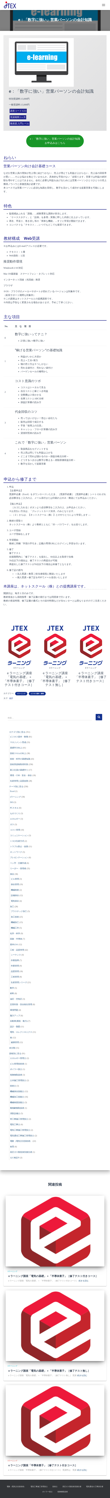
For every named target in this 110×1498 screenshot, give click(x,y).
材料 (12, 993)
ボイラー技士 (16, 1069)
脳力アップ (15, 1016)
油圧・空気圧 (16, 999)
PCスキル (14, 808)
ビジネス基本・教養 (37, 693)
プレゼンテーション (19, 857)
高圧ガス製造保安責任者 (21, 1152)
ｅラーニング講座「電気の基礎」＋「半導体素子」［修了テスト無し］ (49, 1370)
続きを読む (84, 1281)
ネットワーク (16, 852)
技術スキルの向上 (18, 753)
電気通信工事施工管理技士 (22, 1136)
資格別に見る (15, 1053)
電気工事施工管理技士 (20, 1130)
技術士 (13, 1086)
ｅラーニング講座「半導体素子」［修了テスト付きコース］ (91, 677)
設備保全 (15, 895)
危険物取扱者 (16, 1075)
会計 (11, 698)
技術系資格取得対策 (19, 764)
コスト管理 (15, 830)
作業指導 (15, 960)
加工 (12, 907)
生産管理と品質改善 (19, 781)
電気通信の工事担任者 (94, 1487)
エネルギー (15, 819)
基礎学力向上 (16, 748)
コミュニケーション (19, 835)
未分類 (12, 1048)
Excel (12, 791)
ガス (12, 824)
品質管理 (15, 971)
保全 (12, 874)
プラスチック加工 (19, 911)
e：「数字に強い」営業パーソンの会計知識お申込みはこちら (55, 140)
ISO (11, 802)
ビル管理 (15, 879)
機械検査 (15, 890)
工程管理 (15, 977)
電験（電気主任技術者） (21, 1141)
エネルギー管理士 (18, 1058)
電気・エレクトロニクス (21, 1032)
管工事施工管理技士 (19, 1119)
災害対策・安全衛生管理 (21, 1004)
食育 (12, 1147)
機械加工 (15, 922)
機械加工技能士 (17, 1097)
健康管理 (15, 1042)
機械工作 (15, 928)
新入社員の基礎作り (19, 770)
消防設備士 (15, 1113)
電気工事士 (15, 1124)
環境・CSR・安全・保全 (21, 775)
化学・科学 (15, 933)
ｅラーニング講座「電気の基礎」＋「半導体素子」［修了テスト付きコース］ (53, 1276)
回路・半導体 (16, 939)
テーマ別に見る (16, 786)
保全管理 (15, 884)
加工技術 (15, 917)
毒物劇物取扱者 (17, 1108)
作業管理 (15, 966)
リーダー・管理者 (18, 868)
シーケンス (16, 955)
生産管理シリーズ (19, 982)
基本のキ (14, 944)
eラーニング (19, 668)
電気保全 (15, 901)
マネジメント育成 (18, 742)
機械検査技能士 (17, 1102)
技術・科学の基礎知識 (20, 759)
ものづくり (15, 813)
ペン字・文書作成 (18, 863)
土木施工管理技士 (18, 1080)
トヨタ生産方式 (17, 841)
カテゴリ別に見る (17, 732)
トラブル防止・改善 (19, 846)
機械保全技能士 (17, 1091)
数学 (12, 988)
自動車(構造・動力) (18, 1021)
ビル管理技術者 (17, 1064)
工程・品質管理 (17, 950)
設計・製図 (15, 1027)
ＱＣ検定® (14, 1158)
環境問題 (14, 1010)
